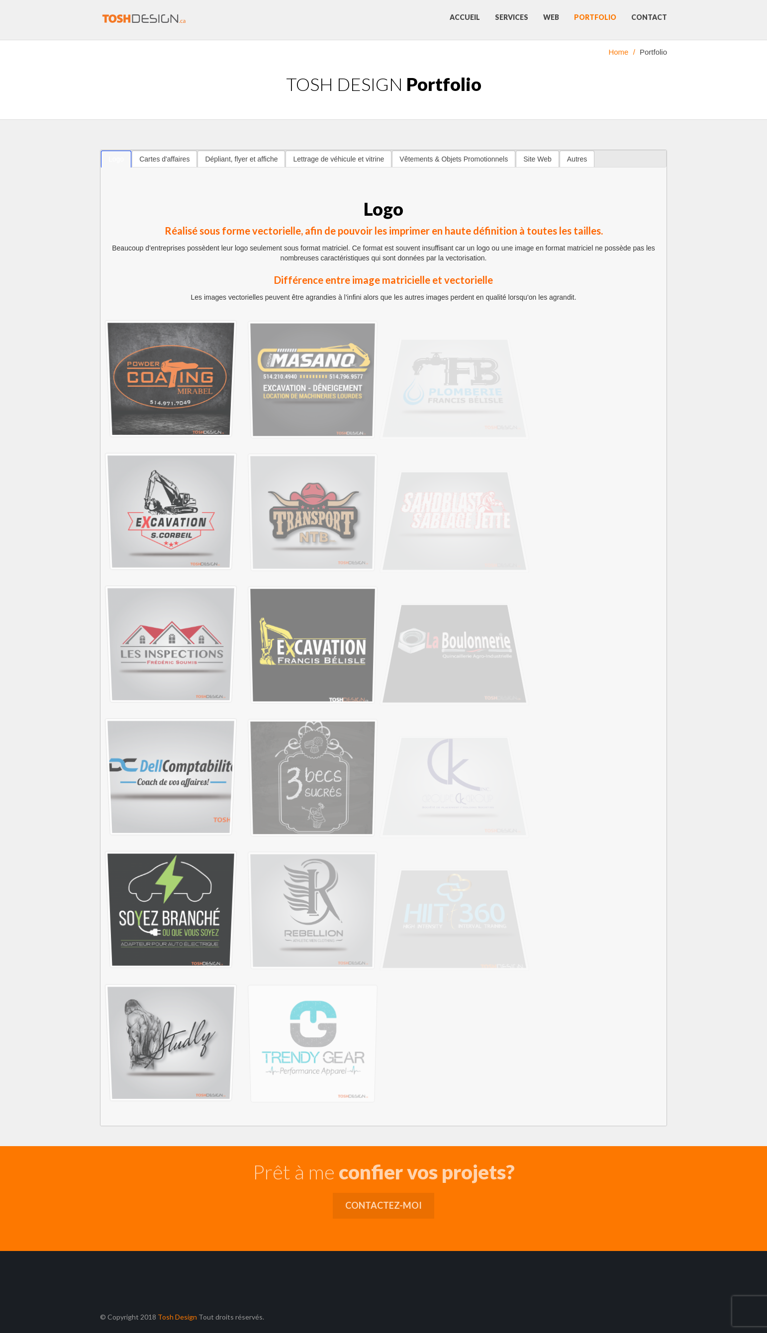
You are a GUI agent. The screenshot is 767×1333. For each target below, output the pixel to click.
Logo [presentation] (116, 159)
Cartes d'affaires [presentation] (164, 159)
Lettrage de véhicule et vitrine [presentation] (338, 159)
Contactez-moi (383, 1205)
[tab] (116, 159)
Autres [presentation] (577, 159)
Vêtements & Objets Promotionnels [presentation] (453, 159)
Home (618, 52)
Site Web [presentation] (537, 159)
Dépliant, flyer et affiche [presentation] (241, 159)
